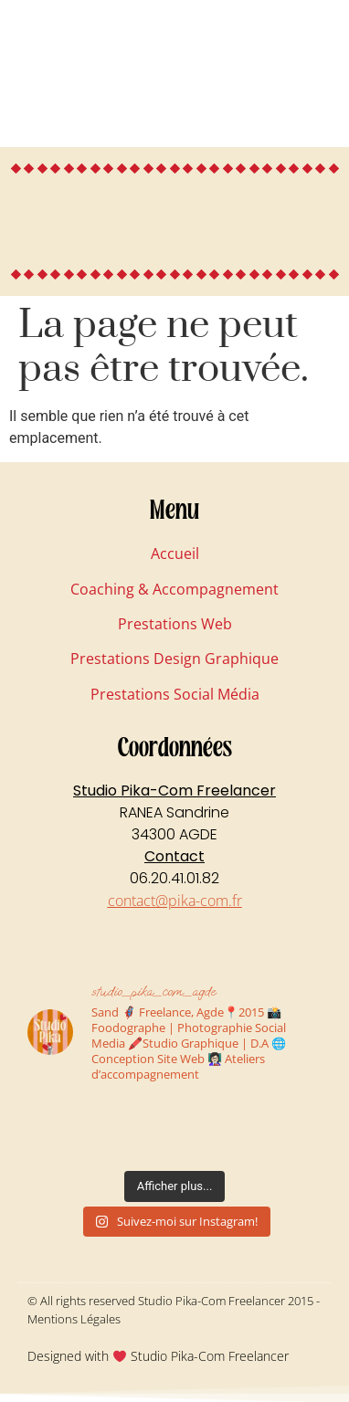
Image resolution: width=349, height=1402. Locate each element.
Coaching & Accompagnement (174, 589)
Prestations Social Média (174, 694)
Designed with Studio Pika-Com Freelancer (158, 1356)
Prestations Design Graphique (174, 658)
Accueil (175, 553)
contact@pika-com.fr (175, 901)
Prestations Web (175, 624)
